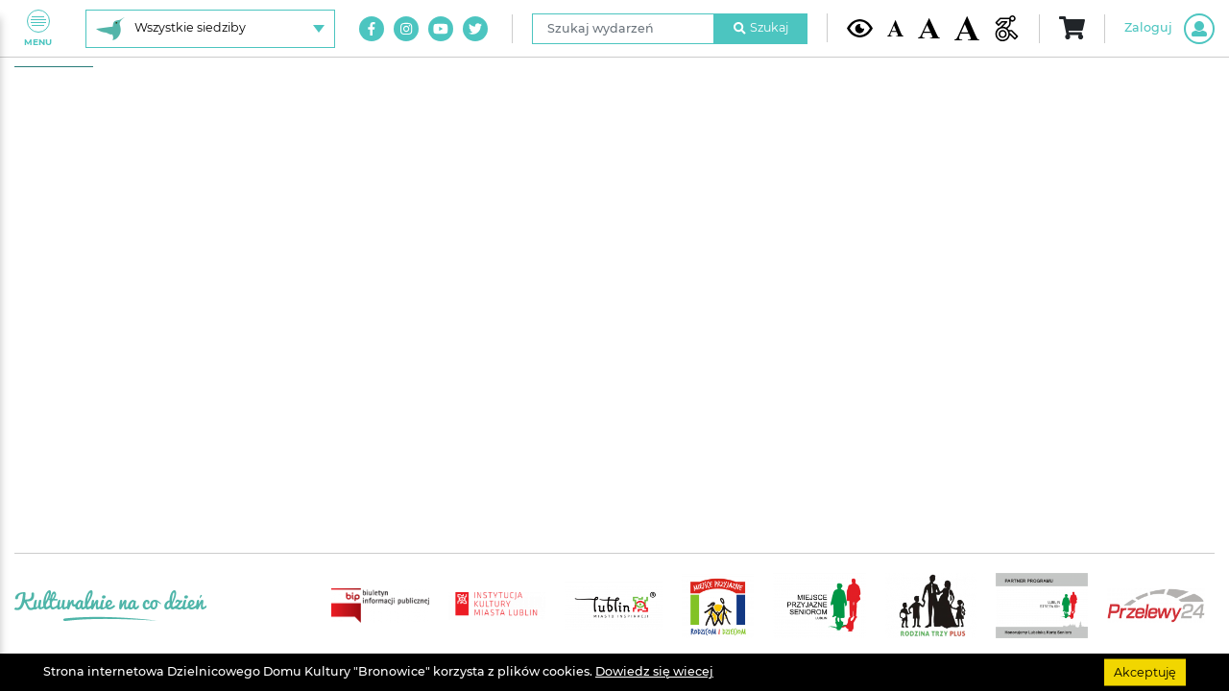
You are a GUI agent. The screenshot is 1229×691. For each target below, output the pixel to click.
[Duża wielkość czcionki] (967, 28)
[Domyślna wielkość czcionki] (895, 28)
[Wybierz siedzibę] (210, 29)
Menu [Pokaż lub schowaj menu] (38, 28)
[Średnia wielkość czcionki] (928, 28)
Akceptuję (1145, 671)
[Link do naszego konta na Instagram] (406, 28)
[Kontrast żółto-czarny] (860, 27)
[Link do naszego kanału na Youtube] (440, 28)
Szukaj (761, 27)
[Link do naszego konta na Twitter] (475, 28)
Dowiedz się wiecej (654, 671)
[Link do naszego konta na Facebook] (371, 28)
